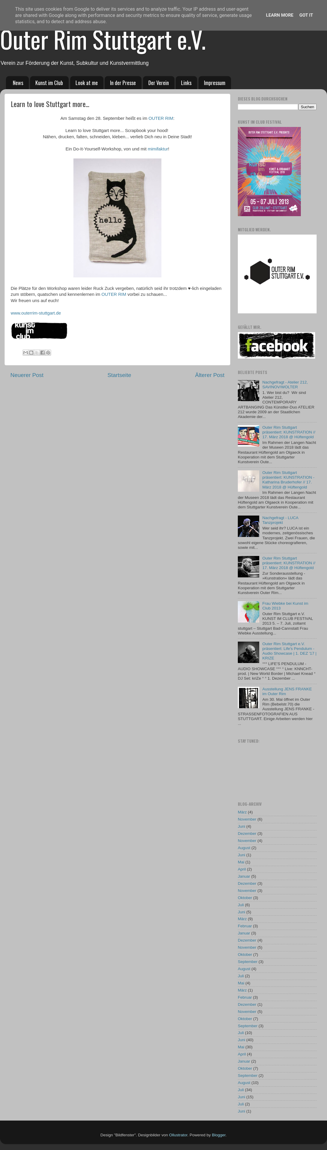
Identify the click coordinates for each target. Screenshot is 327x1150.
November (247, 819)
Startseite (119, 375)
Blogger (219, 1135)
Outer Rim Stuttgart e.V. (103, 38)
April (242, 869)
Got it (306, 15)
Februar (245, 926)
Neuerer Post (26, 375)
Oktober (245, 898)
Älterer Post (209, 375)
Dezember (247, 833)
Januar (244, 876)
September (247, 961)
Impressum (214, 83)
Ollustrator (178, 1135)
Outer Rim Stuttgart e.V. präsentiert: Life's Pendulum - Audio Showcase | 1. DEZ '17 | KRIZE (289, 651)
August (244, 848)
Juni (241, 826)
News (18, 83)
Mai (241, 862)
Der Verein (158, 83)
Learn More (279, 15)
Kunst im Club (49, 83)
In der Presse (123, 83)
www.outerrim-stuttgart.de (36, 313)
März (242, 812)
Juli (241, 905)
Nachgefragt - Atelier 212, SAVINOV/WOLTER (285, 384)
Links (186, 83)
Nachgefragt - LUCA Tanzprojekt (280, 520)
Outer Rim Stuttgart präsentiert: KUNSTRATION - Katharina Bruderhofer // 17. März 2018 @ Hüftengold (288, 479)
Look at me (87, 83)
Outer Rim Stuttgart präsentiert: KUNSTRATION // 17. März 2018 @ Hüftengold (288, 432)
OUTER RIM (160, 118)
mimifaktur (158, 149)
